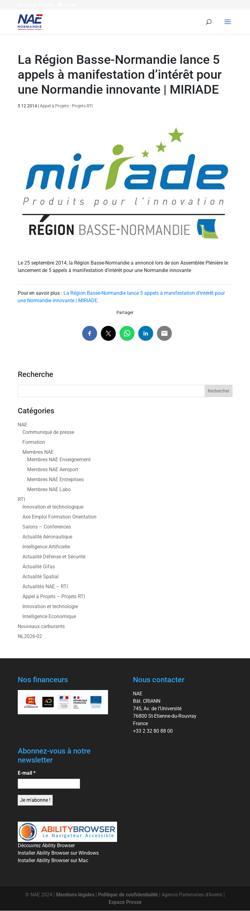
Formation (33, 442)
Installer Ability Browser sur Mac (53, 860)
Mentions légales (75, 895)
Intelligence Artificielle (46, 547)
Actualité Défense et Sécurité (53, 557)
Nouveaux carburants (41, 626)
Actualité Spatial (40, 577)
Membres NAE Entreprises (55, 479)
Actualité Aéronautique (47, 537)
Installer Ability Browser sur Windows (58, 853)
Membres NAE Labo (49, 489)
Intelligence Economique (49, 616)
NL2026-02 (30, 636)
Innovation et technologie (50, 606)
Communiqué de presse (48, 432)
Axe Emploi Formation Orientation (59, 517)
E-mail (26, 773)
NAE (22, 425)
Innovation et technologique (52, 507)
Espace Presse (125, 902)
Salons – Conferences (46, 527)
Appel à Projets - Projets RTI (66, 105)
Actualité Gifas (38, 567)
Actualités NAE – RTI (45, 586)
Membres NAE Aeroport (52, 469)
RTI (21, 499)
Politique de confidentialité (128, 895)
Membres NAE (38, 452)
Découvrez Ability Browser (46, 845)
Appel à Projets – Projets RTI (53, 596)
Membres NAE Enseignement (59, 460)
